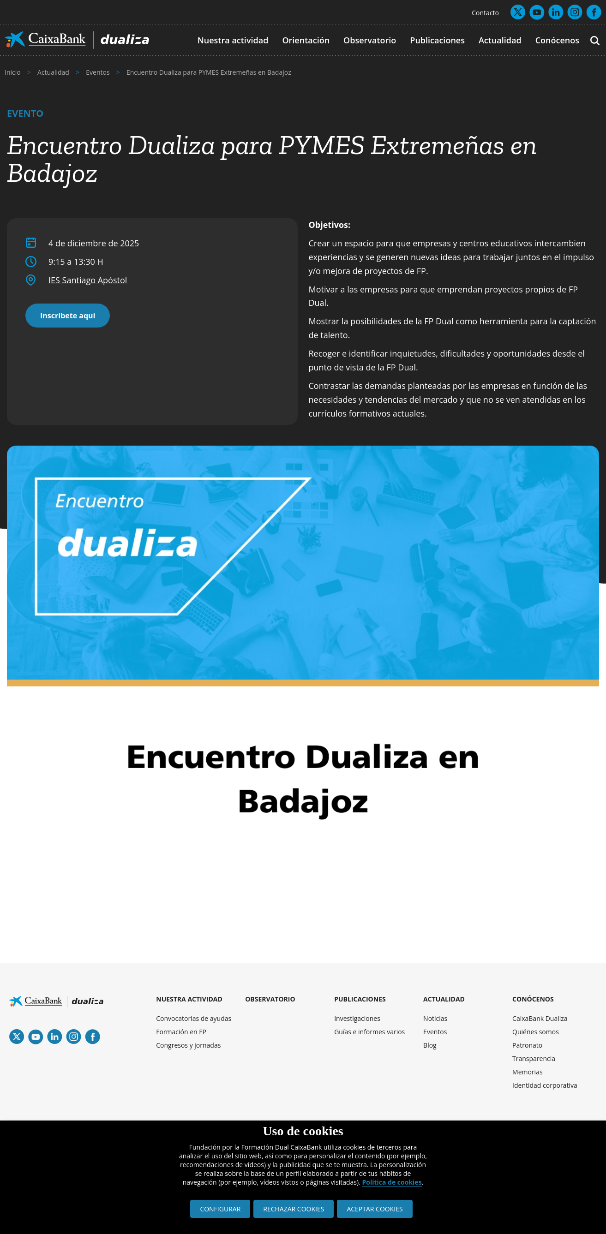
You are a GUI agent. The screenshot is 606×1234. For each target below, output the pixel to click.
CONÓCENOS (533, 999)
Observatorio (369, 40)
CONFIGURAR (220, 1208)
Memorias (527, 1071)
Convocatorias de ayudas (193, 1018)
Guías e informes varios (369, 1031)
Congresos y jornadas (188, 1045)
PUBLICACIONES (360, 999)
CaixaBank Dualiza (540, 1018)
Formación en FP (181, 1031)
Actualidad (500, 40)
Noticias (435, 1018)
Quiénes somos (535, 1031)
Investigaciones (357, 1018)
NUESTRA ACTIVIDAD (189, 999)
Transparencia (533, 1058)
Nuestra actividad (233, 40)
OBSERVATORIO (270, 999)
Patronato (527, 1045)
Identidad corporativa (544, 1085)
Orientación (306, 40)
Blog (430, 1045)
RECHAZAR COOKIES (293, 1208)
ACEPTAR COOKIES (374, 1208)
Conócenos (557, 40)
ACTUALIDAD (444, 999)
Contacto (485, 12)
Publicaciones (437, 40)
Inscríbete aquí (67, 315)
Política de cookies (391, 1182)
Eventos (435, 1031)
